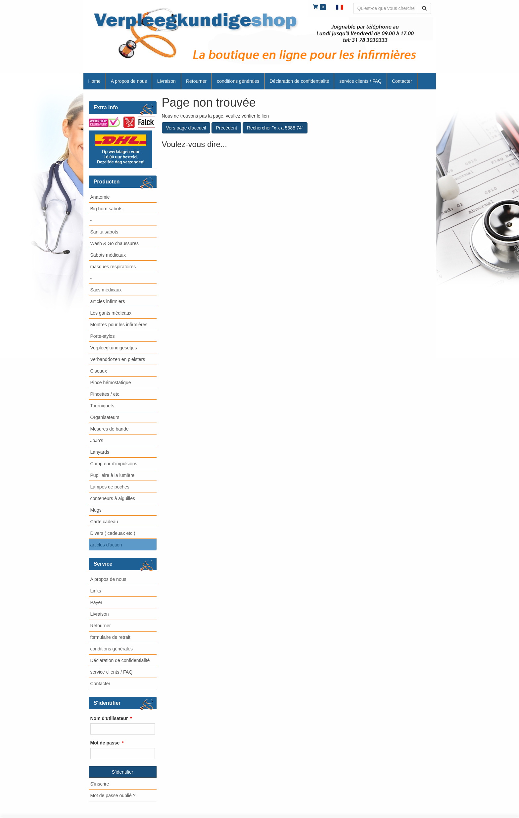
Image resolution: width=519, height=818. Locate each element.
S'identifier (122, 772)
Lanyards (100, 452)
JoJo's (96, 440)
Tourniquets (102, 405)
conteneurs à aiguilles (112, 498)
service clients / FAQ (111, 672)
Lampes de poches (109, 486)
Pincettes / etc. (105, 394)
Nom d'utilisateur (109, 718)
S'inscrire (99, 784)
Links (95, 590)
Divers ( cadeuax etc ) (112, 533)
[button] (339, 6)
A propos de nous (108, 579)
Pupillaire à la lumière (112, 475)
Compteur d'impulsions (113, 463)
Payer (96, 602)
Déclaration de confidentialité (120, 660)
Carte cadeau (104, 521)
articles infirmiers (107, 301)
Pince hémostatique (110, 382)
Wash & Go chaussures (114, 243)
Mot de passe (105, 742)
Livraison (99, 614)
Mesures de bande (109, 429)
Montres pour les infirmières (119, 324)
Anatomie (100, 197)
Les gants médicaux (111, 313)
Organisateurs (104, 417)
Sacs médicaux (106, 289)
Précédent (226, 127)
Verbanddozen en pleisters (117, 359)
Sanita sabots (104, 231)
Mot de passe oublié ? (113, 795)
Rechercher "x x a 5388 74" (275, 127)
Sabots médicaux (108, 255)
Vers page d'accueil (186, 127)
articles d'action (106, 544)
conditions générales (111, 648)
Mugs (96, 510)
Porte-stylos (102, 336)
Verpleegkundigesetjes (113, 347)
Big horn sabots (106, 208)
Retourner (100, 625)
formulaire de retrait (110, 637)
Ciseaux (98, 371)
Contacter (100, 683)
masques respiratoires (113, 266)
